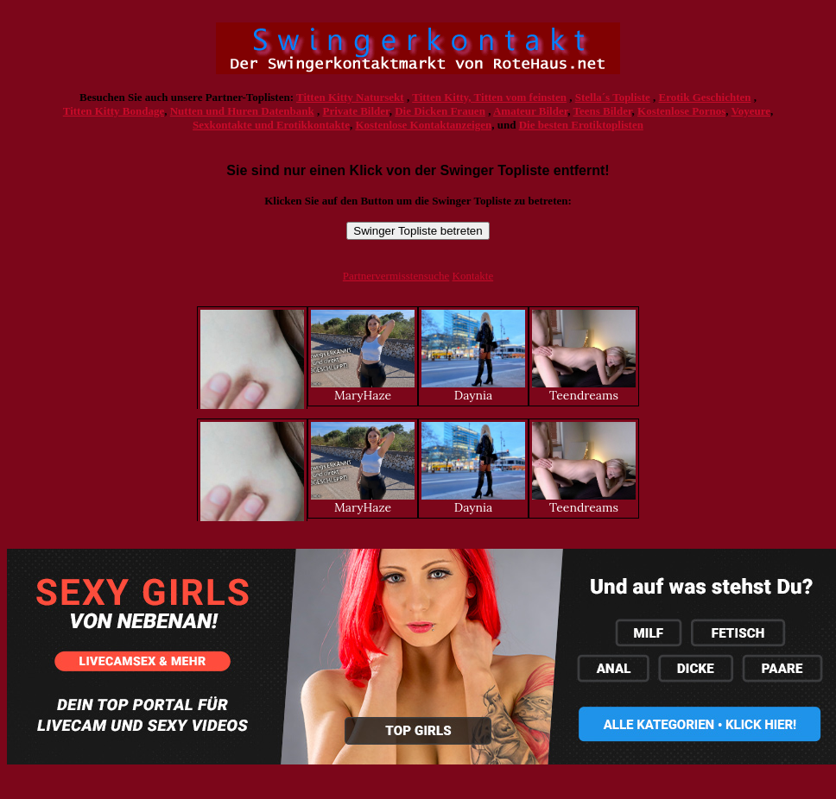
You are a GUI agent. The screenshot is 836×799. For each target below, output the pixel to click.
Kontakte (473, 275)
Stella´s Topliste (612, 97)
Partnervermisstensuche (396, 275)
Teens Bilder (602, 110)
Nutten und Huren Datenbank (242, 110)
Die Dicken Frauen (440, 110)
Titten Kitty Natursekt (350, 97)
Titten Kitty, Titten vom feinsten (489, 97)
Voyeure (751, 110)
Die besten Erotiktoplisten (581, 124)
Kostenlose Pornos (681, 110)
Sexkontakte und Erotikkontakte (271, 124)
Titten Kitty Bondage (114, 110)
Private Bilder (356, 110)
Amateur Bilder (530, 110)
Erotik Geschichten (705, 97)
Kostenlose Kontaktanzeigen (423, 124)
